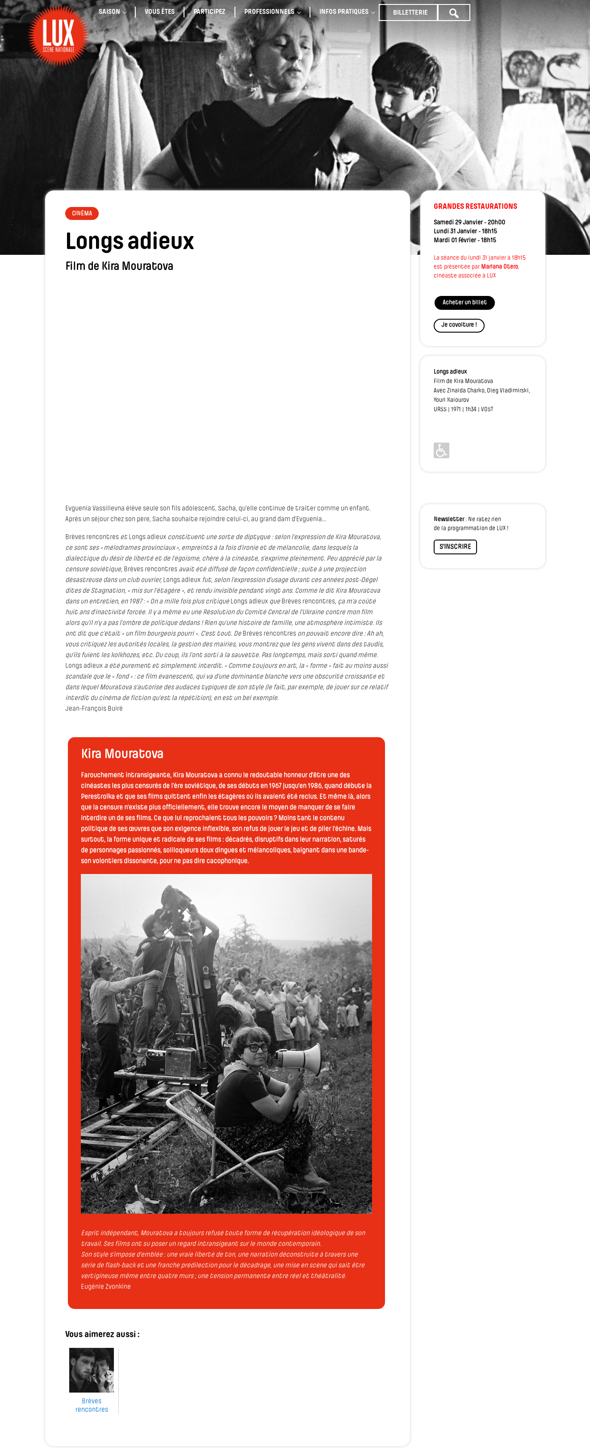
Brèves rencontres (91, 1400)
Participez (209, 12)
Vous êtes (160, 12)
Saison (109, 12)
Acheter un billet (465, 303)
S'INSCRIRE (455, 547)
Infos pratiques (343, 12)
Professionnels (269, 12)
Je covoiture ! (459, 325)
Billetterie (410, 13)
